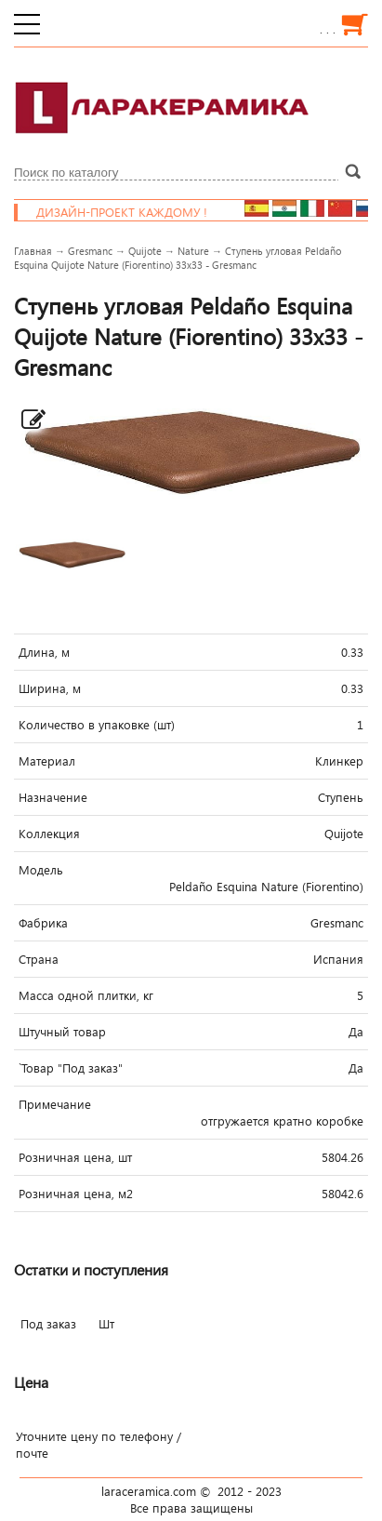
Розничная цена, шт (75, 1157)
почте (32, 1453)
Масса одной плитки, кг (86, 995)
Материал (47, 761)
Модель (41, 869)
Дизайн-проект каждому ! (137, 212)
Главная (33, 251)
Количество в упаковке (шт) (97, 724)
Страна (39, 959)
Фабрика (43, 922)
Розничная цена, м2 (76, 1193)
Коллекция (49, 833)
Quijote (145, 251)
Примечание (55, 1104)
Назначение (53, 797)
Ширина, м (50, 688)
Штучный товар (62, 1031)
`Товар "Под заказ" (71, 1068)
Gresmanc (90, 251)
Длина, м (44, 652)
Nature (193, 251)
